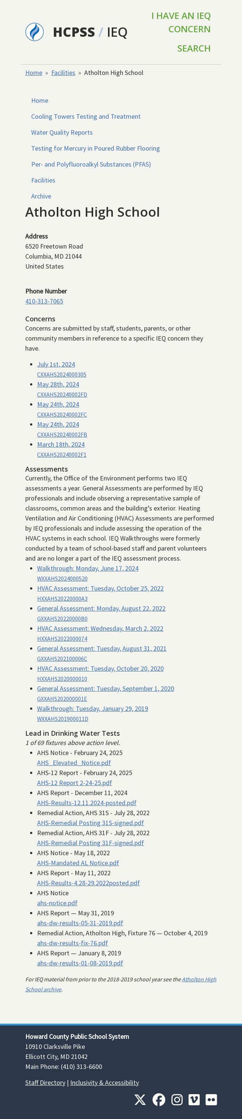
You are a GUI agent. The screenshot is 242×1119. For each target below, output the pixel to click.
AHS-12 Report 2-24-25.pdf (74, 782)
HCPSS (74, 31)
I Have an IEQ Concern (181, 22)
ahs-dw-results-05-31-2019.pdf (80, 923)
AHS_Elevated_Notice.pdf (74, 762)
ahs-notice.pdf (57, 903)
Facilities (63, 72)
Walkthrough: (87, 568)
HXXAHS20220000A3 (62, 598)
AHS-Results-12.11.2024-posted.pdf (87, 802)
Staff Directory (45, 1082)
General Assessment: (101, 608)
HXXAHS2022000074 (62, 638)
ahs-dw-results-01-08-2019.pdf (80, 963)
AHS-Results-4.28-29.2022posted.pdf (88, 883)
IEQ (117, 31)
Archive (41, 196)
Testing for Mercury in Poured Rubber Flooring (95, 148)
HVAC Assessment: (100, 588)
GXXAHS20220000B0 (62, 618)
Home (33, 72)
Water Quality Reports (62, 132)
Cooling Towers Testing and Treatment (86, 116)
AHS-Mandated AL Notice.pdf (78, 863)
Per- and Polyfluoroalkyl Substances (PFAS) (91, 164)
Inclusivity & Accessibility (104, 1082)
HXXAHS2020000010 (62, 678)
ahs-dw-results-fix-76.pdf (72, 943)
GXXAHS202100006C (62, 658)
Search (194, 48)
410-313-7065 (44, 301)
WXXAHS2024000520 (62, 578)
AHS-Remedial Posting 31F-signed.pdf (90, 843)
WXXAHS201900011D (62, 718)
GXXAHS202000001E (62, 698)
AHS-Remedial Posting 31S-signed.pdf (90, 822)
